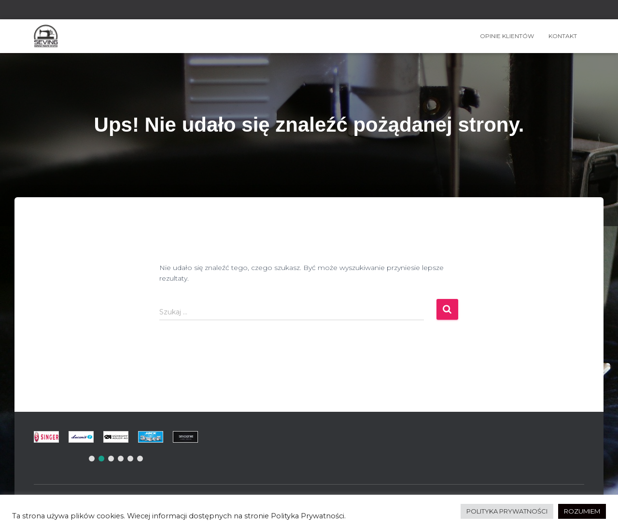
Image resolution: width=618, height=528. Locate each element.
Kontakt (562, 36)
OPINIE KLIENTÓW (507, 36)
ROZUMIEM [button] (582, 511)
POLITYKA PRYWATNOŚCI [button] (507, 511)
